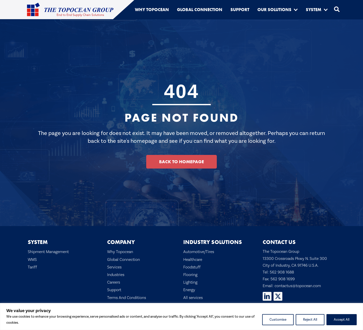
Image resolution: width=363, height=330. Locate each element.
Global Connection (123, 259)
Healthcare (192, 259)
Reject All (310, 319)
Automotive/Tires (198, 251)
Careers (113, 282)
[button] (296, 10)
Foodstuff (192, 267)
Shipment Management (48, 251)
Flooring (190, 274)
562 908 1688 (282, 272)
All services (193, 297)
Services (114, 267)
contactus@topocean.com (298, 285)
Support (114, 289)
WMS (32, 259)
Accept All (341, 319)
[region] (181, 316)
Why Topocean (120, 251)
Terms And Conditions (126, 297)
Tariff (32, 267)
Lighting (190, 282)
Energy (189, 289)
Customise (277, 319)
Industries (115, 274)
